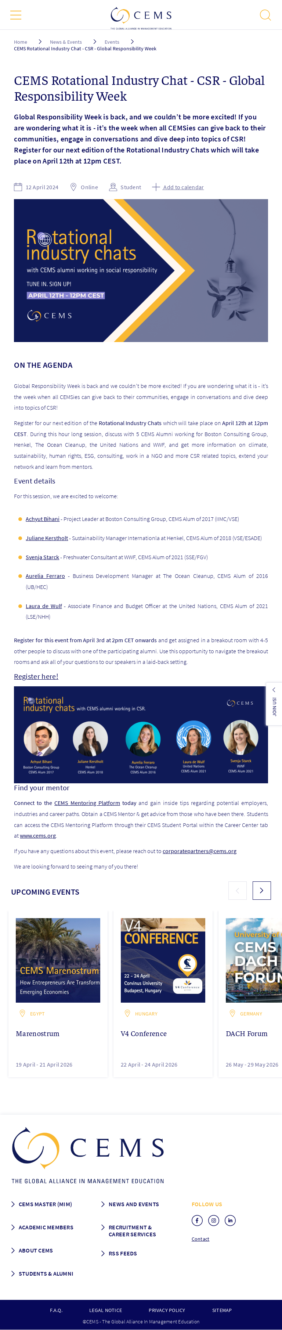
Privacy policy (167, 1310)
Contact (201, 1239)
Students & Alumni (46, 1273)
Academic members (46, 1227)
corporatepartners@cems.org (199, 851)
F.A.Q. (56, 1310)
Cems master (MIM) (45, 1204)
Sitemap (222, 1310)
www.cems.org (38, 835)
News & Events (66, 42)
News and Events (134, 1204)
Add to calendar (178, 187)
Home (20, 42)
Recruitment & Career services (132, 1230)
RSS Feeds (123, 1253)
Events (112, 42)
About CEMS (36, 1250)
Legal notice (105, 1310)
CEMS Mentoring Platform (87, 802)
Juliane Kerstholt (47, 538)
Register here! (36, 676)
